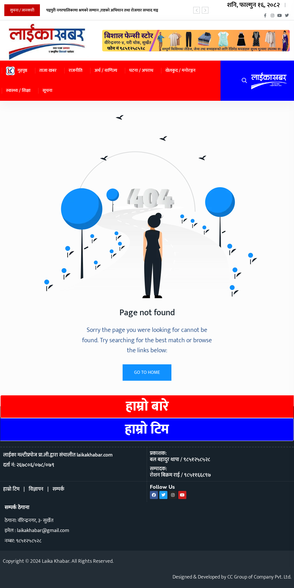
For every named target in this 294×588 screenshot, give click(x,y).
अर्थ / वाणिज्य (105, 70)
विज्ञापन (36, 489)
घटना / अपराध (141, 70)
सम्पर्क (58, 489)
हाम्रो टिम (147, 429)
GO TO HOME (147, 372)
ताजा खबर (48, 70)
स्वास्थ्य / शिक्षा (18, 90)
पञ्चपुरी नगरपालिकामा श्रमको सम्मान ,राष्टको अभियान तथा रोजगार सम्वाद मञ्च (102, 10)
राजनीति (75, 70)
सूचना (47, 90)
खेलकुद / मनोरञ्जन (180, 70)
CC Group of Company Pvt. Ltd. (259, 577)
